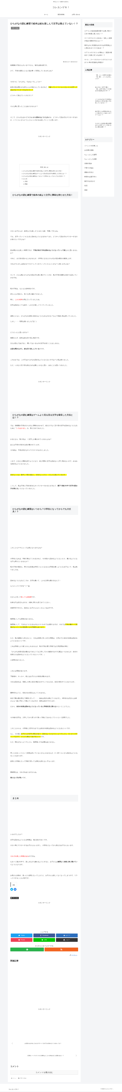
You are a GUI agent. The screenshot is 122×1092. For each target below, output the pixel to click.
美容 (85, 190)
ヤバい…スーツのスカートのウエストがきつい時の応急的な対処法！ (98, 61)
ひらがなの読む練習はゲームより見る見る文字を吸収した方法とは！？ (45, 174)
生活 (85, 185)
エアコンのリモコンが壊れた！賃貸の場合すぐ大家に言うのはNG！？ (98, 54)
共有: (26, 182)
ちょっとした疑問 (90, 155)
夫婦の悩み (88, 163)
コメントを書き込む (44, 1073)
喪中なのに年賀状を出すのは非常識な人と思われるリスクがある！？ (98, 46)
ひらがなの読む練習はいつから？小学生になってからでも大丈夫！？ (44, 176)
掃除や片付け (89, 172)
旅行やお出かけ (89, 181)
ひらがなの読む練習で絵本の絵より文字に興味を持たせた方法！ (43, 171)
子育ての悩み (14, 898)
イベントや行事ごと (91, 146)
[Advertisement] (44, 150)
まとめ (25, 179)
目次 (41, 167)
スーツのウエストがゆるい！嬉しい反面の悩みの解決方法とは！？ (98, 39)
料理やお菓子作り (90, 177)
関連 (26, 184)
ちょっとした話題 (90, 159)
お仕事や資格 (89, 150)
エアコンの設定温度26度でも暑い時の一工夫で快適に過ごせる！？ (98, 32)
